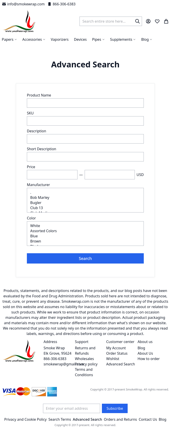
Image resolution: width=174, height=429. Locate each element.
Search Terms (59, 419)
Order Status (116, 353)
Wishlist (112, 358)
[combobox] (110, 21)
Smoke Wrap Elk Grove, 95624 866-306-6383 (57, 353)
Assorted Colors (85, 231)
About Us (145, 353)
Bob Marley (85, 197)
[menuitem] (146, 39)
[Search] (137, 21)
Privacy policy (86, 364)
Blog (141, 347)
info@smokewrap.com (23, 4)
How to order (148, 358)
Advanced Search (120, 364)
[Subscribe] (115, 408)
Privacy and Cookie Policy (25, 419)
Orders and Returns (120, 419)
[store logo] (19, 21)
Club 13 (85, 207)
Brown (85, 241)
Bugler (85, 202)
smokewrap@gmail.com (64, 364)
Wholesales (84, 358)
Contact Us (148, 419)
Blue (85, 236)
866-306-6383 (61, 4)
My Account (116, 347)
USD (140, 174)
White (85, 225)
